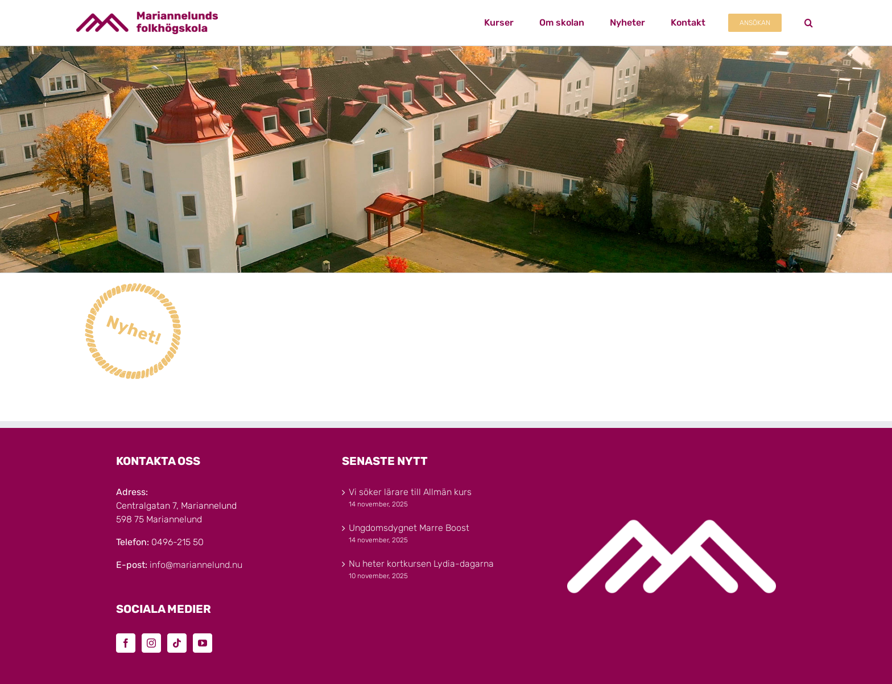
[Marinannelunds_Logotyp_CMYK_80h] (147, 15)
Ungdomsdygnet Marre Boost (409, 527)
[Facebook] (125, 643)
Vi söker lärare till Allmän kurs (410, 492)
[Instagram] (151, 643)
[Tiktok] (177, 643)
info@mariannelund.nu (196, 564)
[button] (809, 23)
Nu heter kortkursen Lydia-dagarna (421, 563)
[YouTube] (202, 643)
